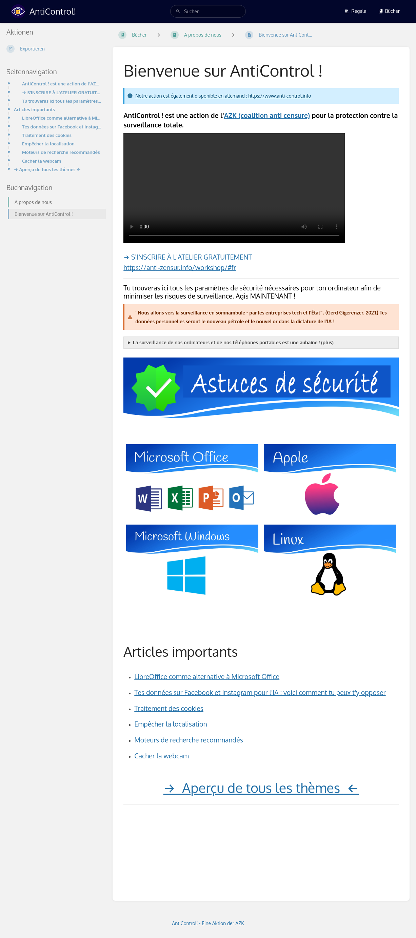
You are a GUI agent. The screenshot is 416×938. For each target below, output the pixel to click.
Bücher (389, 11)
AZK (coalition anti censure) (267, 115)
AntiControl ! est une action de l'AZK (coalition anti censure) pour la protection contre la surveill (62, 83)
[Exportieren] (54, 49)
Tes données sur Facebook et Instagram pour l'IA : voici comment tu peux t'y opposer (62, 126)
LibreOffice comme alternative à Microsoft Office (62, 118)
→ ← (261, 787)
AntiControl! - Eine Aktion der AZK (208, 923)
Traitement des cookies (47, 135)
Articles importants (34, 109)
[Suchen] (178, 11)
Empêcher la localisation (48, 143)
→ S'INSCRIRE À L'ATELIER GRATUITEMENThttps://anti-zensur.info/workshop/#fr (62, 92)
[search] (208, 11)
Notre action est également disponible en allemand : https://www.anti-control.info (223, 96)
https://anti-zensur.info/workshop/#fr (179, 267)
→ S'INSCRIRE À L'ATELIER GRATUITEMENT (187, 257)
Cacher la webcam (41, 161)
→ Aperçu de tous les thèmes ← (47, 169)
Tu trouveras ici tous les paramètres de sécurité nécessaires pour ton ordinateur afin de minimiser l (62, 101)
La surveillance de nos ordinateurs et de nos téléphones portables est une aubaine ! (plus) (233, 342)
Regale (355, 11)
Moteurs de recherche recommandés (61, 152)
